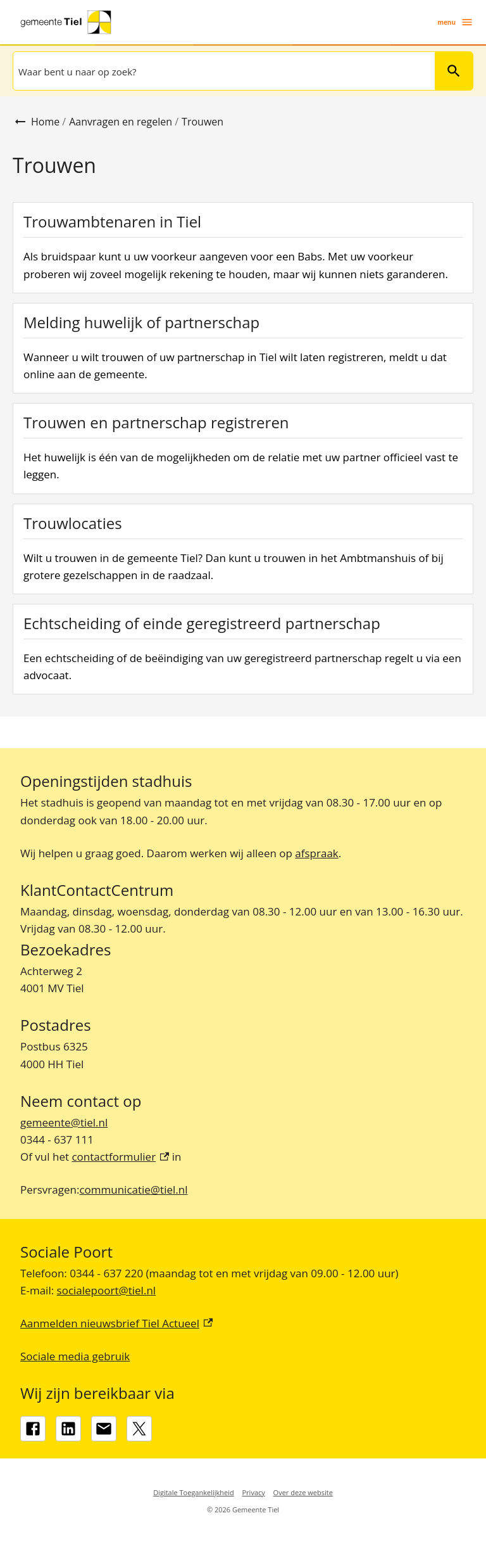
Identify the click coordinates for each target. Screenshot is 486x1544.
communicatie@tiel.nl (133, 1189)
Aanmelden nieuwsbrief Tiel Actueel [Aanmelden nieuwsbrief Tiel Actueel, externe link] (116, 1323)
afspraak (316, 853)
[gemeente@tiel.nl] (103, 1428)
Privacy (253, 1492)
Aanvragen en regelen (120, 122)
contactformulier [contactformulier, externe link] (120, 1156)
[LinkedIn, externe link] (68, 1428)
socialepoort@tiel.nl (106, 1290)
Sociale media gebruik (75, 1356)
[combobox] (222, 71)
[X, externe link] (139, 1428)
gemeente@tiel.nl (64, 1122)
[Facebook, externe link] (33, 1428)
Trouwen (202, 122)
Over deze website (303, 1492)
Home (45, 122)
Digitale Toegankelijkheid (193, 1492)
